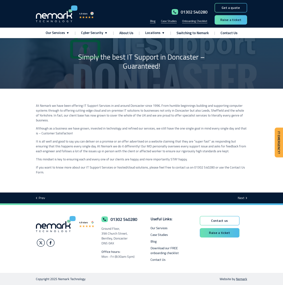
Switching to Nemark (193, 33)
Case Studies (169, 21)
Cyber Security (92, 32)
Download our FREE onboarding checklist (165, 250)
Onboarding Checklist (194, 21)
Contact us (219, 220)
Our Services (55, 32)
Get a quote (231, 7)
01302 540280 (189, 12)
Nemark (241, 279)
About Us (126, 33)
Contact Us (229, 33)
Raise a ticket (230, 19)
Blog (153, 21)
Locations (152, 32)
